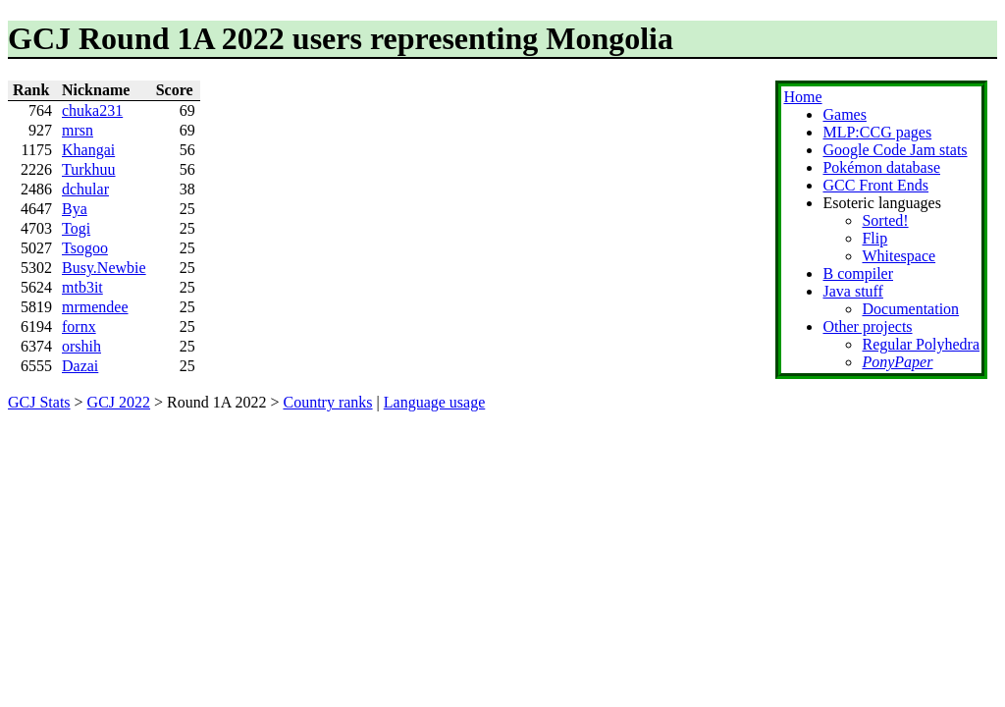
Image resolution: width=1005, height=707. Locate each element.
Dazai (80, 365)
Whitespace (898, 255)
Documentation (910, 308)
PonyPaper (897, 362)
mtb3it (82, 287)
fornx (79, 326)
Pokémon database (881, 167)
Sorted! (885, 220)
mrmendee (95, 307)
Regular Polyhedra (920, 344)
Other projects (867, 326)
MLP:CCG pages (876, 132)
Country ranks (327, 402)
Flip (874, 238)
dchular (85, 189)
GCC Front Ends (875, 185)
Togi (76, 228)
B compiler (857, 273)
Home (802, 96)
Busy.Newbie (104, 267)
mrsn (77, 130)
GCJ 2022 (118, 402)
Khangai (88, 149)
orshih (81, 346)
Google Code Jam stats (894, 149)
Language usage (435, 402)
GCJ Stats (39, 402)
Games (844, 114)
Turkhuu (89, 169)
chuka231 (92, 110)
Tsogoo (85, 248)
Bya (74, 208)
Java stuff (852, 291)
